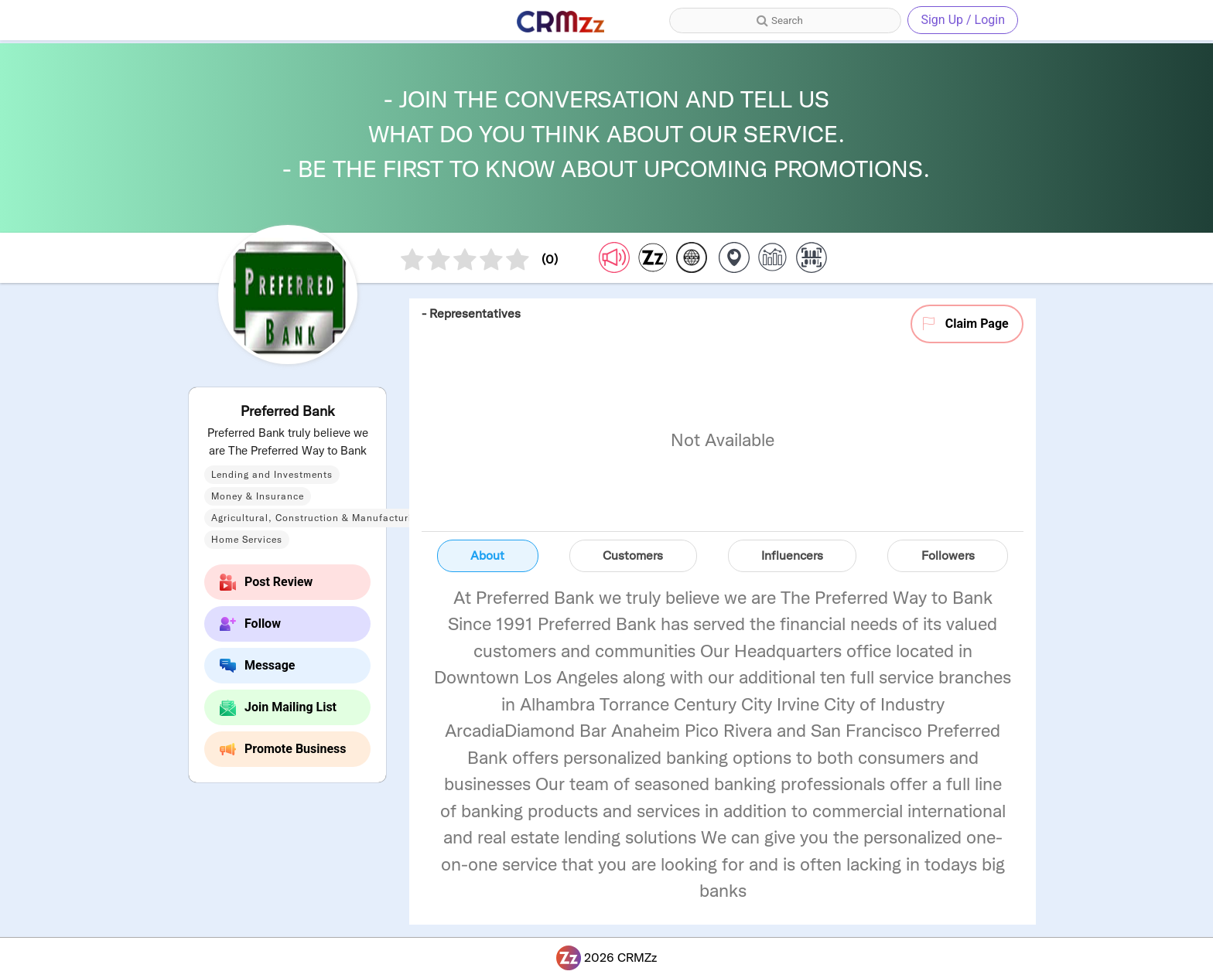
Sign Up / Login (963, 19)
